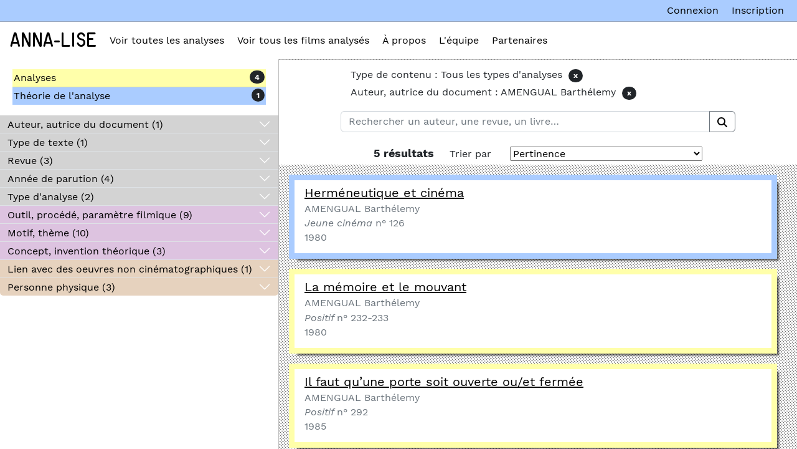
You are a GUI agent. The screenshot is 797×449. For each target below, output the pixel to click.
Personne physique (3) (61, 287)
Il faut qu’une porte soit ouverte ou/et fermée (443, 381)
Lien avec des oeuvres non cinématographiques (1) (129, 269)
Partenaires (519, 40)
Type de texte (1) (47, 142)
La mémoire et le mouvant (385, 286)
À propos (404, 40)
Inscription (758, 10)
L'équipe (459, 40)
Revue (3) (30, 161)
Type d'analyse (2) (50, 197)
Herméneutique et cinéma (384, 192)
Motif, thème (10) (48, 233)
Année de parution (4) (60, 179)
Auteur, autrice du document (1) (85, 124)
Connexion (693, 10)
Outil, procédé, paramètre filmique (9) (99, 215)
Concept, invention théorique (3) (86, 251)
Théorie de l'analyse (62, 96)
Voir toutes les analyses (167, 40)
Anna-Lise (53, 41)
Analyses (35, 78)
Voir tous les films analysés (303, 40)
